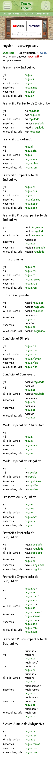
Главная (7, 13)
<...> (26, 13)
